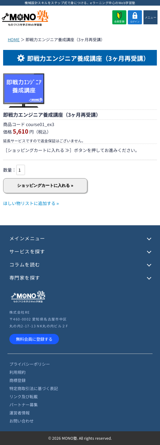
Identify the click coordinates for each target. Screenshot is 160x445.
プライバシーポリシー (29, 364)
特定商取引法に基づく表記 (33, 388)
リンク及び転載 (23, 396)
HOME (14, 39)
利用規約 (17, 372)
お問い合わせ (21, 421)
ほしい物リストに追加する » (31, 203)
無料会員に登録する (34, 339)
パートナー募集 (23, 405)
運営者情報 (19, 413)
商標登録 (17, 380)
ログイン (134, 17)
